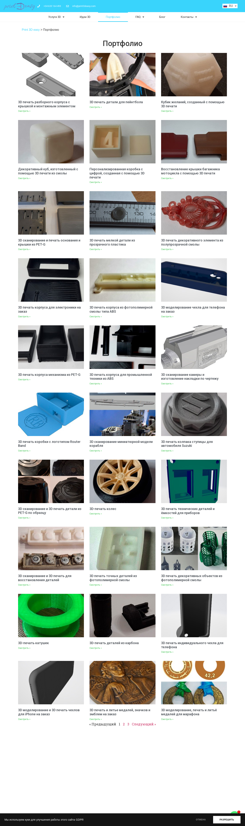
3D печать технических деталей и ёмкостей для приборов (188, 511)
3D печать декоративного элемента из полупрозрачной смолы (192, 242)
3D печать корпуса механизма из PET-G (49, 375)
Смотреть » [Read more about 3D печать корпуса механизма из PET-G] (24, 379)
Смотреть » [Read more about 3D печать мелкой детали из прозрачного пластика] (95, 249)
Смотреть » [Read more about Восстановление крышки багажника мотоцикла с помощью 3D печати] (167, 178)
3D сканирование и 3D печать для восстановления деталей (44, 578)
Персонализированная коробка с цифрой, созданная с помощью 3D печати (117, 173)
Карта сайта (100, 796)
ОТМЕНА (201, 819)
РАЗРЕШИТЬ (227, 819)
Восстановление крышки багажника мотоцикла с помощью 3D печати (190, 171)
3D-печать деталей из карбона (114, 643)
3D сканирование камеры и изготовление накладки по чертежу (190, 377)
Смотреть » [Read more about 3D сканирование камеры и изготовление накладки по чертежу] (167, 383)
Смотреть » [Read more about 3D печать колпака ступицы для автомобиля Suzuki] (167, 450)
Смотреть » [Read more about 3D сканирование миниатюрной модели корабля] (95, 450)
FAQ (140, 17)
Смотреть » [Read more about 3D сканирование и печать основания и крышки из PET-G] (24, 249)
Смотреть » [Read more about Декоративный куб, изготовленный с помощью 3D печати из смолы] (24, 178)
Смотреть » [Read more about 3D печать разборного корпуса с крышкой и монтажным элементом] (24, 111)
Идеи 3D (85, 17)
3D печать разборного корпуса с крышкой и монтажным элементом (46, 104)
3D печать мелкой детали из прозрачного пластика (112, 242)
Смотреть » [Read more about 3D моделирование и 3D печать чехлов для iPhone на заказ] (24, 719)
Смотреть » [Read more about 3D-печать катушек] (24, 648)
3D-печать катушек (33, 643)
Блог (162, 17)
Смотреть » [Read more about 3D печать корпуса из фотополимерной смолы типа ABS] (95, 316)
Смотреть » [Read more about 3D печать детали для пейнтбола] (95, 107)
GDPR (80, 819)
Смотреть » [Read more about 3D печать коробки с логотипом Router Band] (24, 450)
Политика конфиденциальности (113, 786)
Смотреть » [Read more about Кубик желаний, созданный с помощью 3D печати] (167, 111)
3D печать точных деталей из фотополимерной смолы (113, 578)
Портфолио (113, 17)
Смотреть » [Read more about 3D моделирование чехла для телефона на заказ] (167, 316)
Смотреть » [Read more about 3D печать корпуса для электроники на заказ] (24, 316)
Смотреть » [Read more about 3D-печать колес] (95, 513)
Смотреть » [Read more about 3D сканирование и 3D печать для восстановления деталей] (24, 585)
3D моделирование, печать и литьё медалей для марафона (189, 712)
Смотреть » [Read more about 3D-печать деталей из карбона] (95, 648)
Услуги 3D (56, 17)
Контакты (189, 17)
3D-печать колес (102, 509)
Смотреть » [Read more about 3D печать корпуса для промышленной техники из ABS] (95, 383)
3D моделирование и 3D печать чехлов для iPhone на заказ (49, 712)
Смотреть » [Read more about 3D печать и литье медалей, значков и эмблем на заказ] (95, 719)
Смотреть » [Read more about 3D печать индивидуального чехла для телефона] (167, 652)
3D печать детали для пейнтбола (116, 102)
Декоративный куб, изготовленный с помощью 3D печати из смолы (48, 171)
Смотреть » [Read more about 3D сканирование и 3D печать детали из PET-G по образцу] (24, 518)
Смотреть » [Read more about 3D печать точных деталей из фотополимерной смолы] (95, 585)
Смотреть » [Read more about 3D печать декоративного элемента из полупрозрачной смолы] (167, 249)
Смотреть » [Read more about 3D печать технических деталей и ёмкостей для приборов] (167, 518)
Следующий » (144, 724)
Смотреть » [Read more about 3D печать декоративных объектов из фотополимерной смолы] (167, 585)
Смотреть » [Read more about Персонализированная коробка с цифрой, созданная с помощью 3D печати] (95, 182)
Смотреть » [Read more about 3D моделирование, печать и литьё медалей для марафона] (167, 719)
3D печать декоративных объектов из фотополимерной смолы (191, 578)
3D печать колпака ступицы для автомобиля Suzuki (187, 444)
